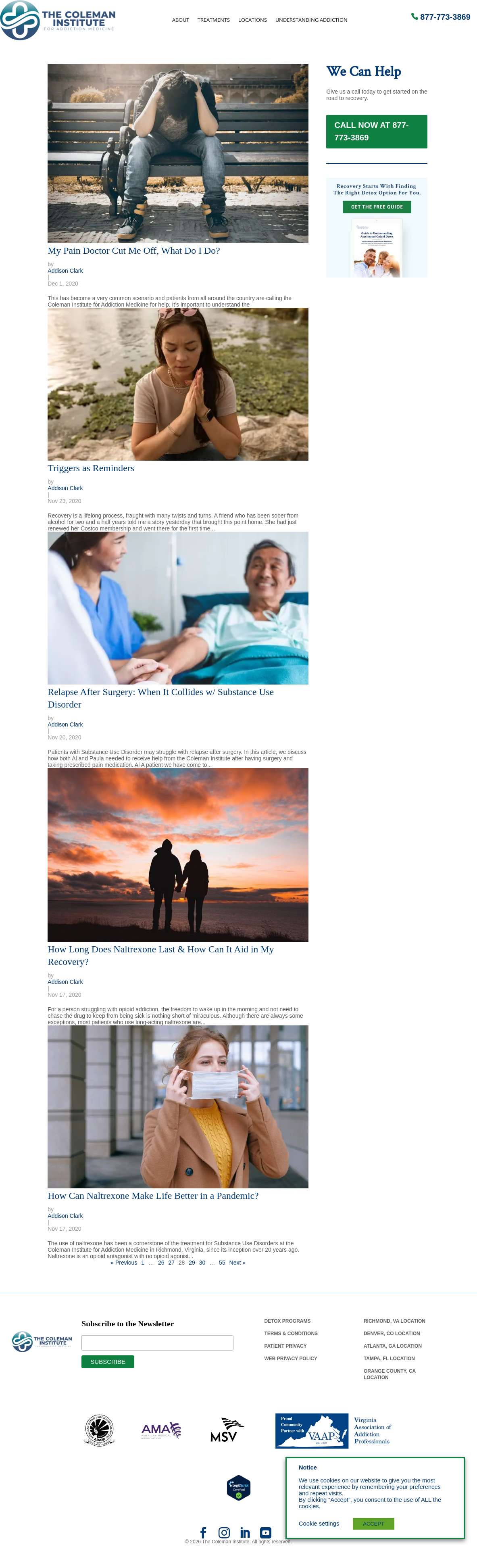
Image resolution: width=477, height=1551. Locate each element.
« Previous (123, 1262)
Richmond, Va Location (394, 1321)
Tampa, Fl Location (389, 1358)
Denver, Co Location (392, 1333)
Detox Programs (287, 1321)
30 (202, 1262)
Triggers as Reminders (91, 468)
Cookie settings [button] (319, 1523)
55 (222, 1262)
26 (161, 1262)
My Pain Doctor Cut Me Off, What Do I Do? (134, 250)
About (180, 20)
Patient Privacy (285, 1346)
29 (192, 1262)
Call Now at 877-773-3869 (371, 139)
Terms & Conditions (291, 1333)
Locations (252, 20)
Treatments (214, 20)
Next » (237, 1262)
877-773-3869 (445, 17)
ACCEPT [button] (373, 1524)
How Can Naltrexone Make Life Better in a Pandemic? (153, 1195)
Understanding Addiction (311, 20)
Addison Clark (65, 270)
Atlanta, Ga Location (393, 1346)
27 (171, 1262)
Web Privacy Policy (290, 1358)
